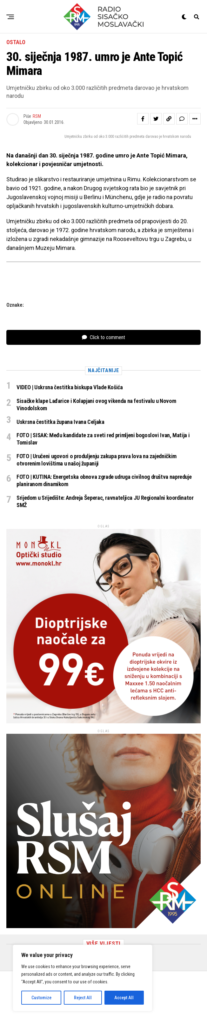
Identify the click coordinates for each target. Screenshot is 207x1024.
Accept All (124, 997)
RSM (37, 116)
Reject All (83, 997)
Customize (41, 997)
